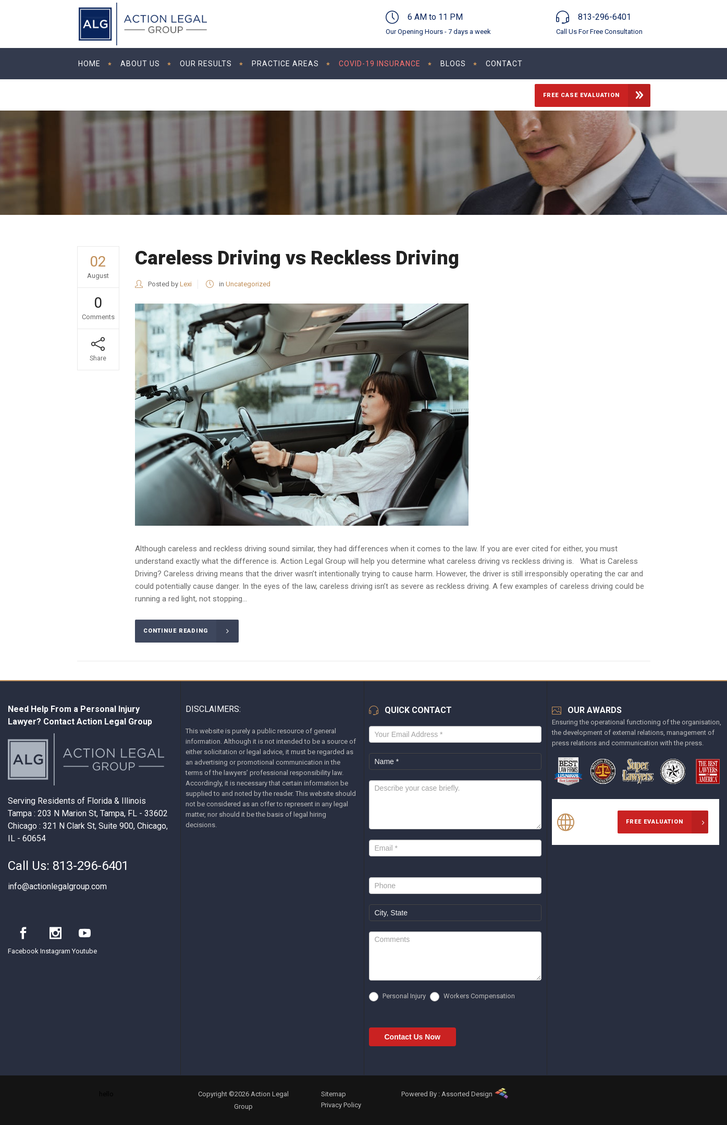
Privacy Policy (341, 1105)
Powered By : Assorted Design (446, 1094)
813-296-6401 (91, 865)
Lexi (186, 284)
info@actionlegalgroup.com (57, 886)
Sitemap (333, 1094)
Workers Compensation (472, 996)
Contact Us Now (412, 1037)
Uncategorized (248, 284)
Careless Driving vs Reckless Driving (297, 258)
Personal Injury (397, 996)
